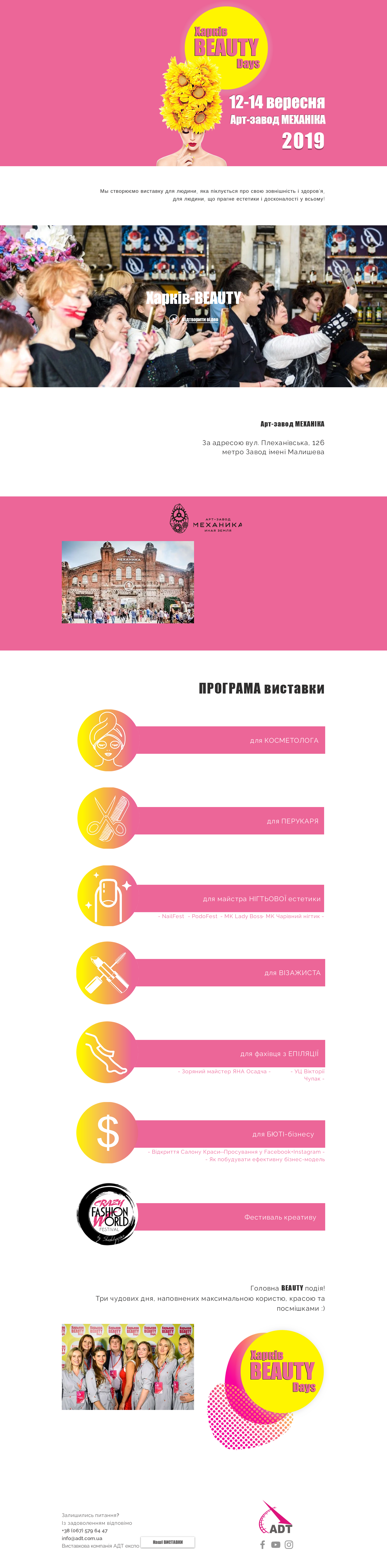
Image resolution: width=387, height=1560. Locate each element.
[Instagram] (289, 1544)
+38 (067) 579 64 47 (85, 1530)
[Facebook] (262, 1544)
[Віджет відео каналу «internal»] (193, 306)
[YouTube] (275, 1544)
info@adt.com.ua (82, 1538)
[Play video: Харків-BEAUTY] (193, 319)
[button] (284, 740)
